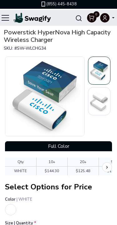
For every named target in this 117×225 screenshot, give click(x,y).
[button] (107, 18)
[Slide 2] (99, 101)
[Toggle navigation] (5, 17)
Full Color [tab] (58, 146)
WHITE (20, 170)
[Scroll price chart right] (107, 167)
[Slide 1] (99, 71)
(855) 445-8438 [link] (58, 4)
